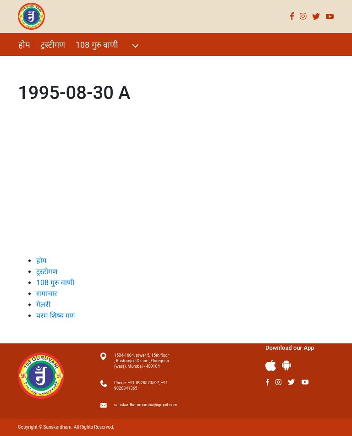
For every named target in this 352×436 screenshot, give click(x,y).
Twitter (316, 16)
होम (24, 45)
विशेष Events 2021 (50, 64)
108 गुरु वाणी (108, 45)
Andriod (286, 365)
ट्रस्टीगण (53, 45)
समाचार (46, 293)
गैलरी (101, 64)
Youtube (330, 16)
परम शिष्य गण (140, 64)
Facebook (292, 16)
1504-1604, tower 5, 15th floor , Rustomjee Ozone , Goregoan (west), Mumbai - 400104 (141, 361)
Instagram (303, 16)
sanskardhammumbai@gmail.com (141, 405)
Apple (270, 365)
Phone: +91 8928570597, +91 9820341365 (141, 386)
